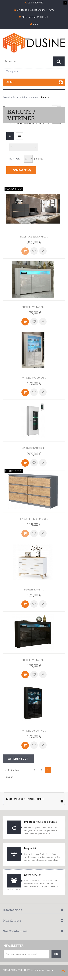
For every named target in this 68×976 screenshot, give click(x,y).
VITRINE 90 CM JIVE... (34, 730)
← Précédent (12, 770)
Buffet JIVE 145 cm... (34, 307)
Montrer (14, 158)
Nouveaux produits (25, 799)
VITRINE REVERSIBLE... (34, 448)
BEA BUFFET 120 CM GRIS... (34, 519)
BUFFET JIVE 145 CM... (34, 660)
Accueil (6, 97)
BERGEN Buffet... (34, 589)
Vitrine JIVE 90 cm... (34, 377)
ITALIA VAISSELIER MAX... (34, 236)
